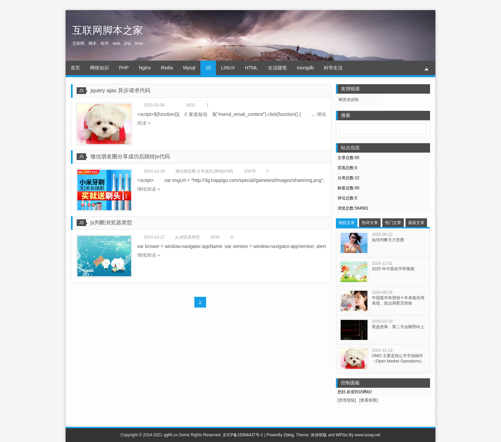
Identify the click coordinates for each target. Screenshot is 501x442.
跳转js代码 (223, 171)
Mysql (189, 67)
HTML (251, 67)
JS (208, 67)
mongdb (305, 67)
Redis (167, 67)
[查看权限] (368, 400)
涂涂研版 (319, 435)
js (177, 237)
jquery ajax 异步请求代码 (120, 90)
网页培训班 (349, 99)
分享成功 (205, 171)
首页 (75, 67)
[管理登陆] (347, 400)
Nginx (145, 67)
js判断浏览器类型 (111, 222)
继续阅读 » (148, 189)
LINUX (228, 67)
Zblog (289, 435)
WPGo (342, 435)
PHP (124, 67)
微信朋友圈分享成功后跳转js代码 (130, 156)
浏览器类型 (190, 237)
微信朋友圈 (186, 171)
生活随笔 (277, 67)
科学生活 (333, 67)
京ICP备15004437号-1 (243, 435)
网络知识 (99, 67)
